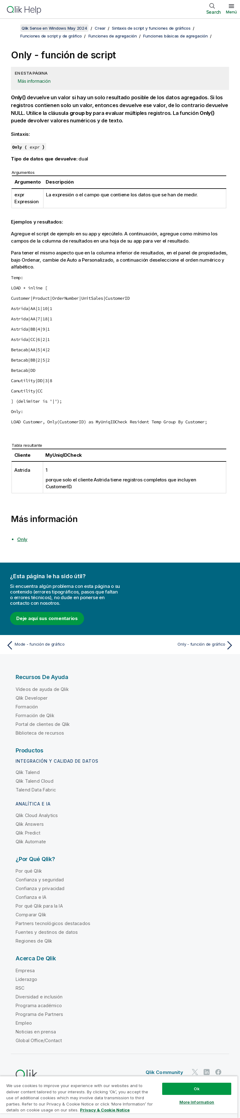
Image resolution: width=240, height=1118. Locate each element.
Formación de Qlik (35, 715)
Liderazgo (26, 979)
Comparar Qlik (31, 914)
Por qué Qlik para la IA (39, 906)
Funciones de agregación (112, 35)
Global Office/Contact (39, 1040)
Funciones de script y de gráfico (51, 35)
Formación (27, 706)
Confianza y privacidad (40, 888)
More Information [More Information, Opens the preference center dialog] (196, 1102)
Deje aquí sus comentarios (47, 618)
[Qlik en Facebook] (218, 1072)
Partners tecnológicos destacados (53, 923)
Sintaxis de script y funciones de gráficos (151, 28)
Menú (231, 11)
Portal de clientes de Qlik (43, 724)
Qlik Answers (30, 824)
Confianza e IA (31, 897)
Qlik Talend (28, 772)
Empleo (24, 1023)
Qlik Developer (32, 698)
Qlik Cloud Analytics (37, 815)
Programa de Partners (39, 1014)
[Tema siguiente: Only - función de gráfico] (178, 645)
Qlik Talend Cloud (34, 781)
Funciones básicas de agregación (175, 35)
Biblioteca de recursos (40, 733)
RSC (20, 988)
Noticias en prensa (36, 1031)
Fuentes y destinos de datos (47, 932)
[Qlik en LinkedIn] (206, 1072)
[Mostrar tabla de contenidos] (12, 28)
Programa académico (39, 1005)
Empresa (25, 970)
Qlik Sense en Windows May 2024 (54, 28)
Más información (34, 81)
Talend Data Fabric (36, 789)
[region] (119, 1097)
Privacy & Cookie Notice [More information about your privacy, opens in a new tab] (105, 1109)
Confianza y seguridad (40, 879)
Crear (100, 28)
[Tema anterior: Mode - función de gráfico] (61, 645)
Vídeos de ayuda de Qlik (42, 689)
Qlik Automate (31, 841)
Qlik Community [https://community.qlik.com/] (164, 1072)
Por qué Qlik (29, 871)
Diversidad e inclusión (39, 996)
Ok (196, 1088)
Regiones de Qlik (34, 940)
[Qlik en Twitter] (195, 1072)
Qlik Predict (28, 832)
